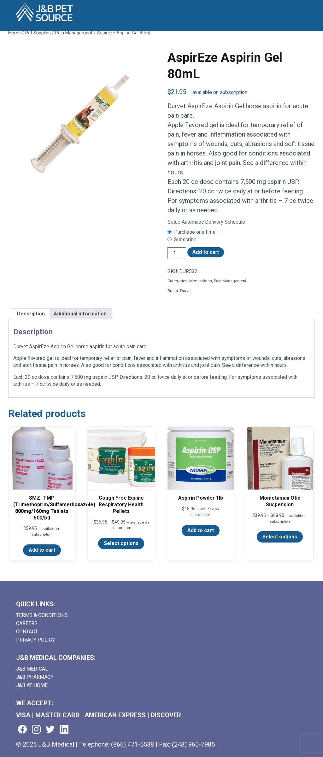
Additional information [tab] (80, 314)
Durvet (186, 291)
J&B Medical (32, 669)
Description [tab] (31, 314)
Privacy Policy (35, 640)
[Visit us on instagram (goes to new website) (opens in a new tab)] (36, 730)
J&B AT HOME (32, 685)
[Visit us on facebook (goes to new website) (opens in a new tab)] (22, 730)
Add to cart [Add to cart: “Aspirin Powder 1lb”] (200, 530)
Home (14, 33)
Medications (200, 281)
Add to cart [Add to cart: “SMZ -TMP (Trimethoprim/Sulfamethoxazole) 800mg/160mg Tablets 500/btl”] (42, 550)
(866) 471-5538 (132, 744)
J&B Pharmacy (34, 677)
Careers (27, 623)
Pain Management (73, 33)
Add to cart (205, 252)
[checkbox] (241, 232)
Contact (27, 632)
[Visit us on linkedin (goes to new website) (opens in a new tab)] (64, 730)
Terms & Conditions (42, 615)
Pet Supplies (38, 33)
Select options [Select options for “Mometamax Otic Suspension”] (279, 537)
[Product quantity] (176, 253)
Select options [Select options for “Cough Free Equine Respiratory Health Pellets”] (121, 543)
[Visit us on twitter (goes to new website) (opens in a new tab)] (50, 730)
